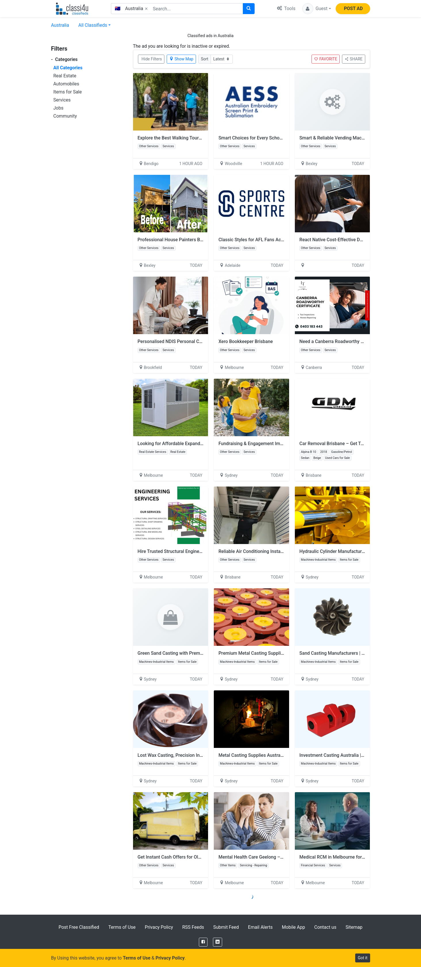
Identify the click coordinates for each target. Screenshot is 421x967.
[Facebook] (203, 942)
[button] (316, 8)
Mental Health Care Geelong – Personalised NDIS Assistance (280, 857)
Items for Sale (67, 92)
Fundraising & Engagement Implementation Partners (272, 443)
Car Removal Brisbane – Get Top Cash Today (345, 443)
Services (62, 100)
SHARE (353, 59)
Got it (363, 957)
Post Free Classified (79, 927)
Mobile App (293, 927)
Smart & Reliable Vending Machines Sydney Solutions (354, 138)
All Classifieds (92, 25)
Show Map (181, 59)
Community (65, 116)
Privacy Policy (159, 927)
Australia (60, 25)
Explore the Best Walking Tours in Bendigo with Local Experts (200, 138)
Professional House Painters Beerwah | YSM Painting (192, 239)
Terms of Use (122, 927)
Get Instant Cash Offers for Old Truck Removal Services (194, 857)
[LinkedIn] (217, 942)
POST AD (353, 8)
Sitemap (353, 927)
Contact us (325, 927)
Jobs (58, 108)
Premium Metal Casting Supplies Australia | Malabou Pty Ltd (280, 653)
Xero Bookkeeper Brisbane (245, 341)
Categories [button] (64, 59)
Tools (286, 8)
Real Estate (64, 75)
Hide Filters (152, 59)
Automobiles (66, 84)
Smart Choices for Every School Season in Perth (267, 138)
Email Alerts (260, 927)
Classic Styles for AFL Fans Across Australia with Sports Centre (283, 239)
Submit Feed (226, 927)
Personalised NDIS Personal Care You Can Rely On (189, 341)
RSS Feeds (193, 927)
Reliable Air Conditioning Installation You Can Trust (270, 551)
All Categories (67, 67)
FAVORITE (325, 59)
